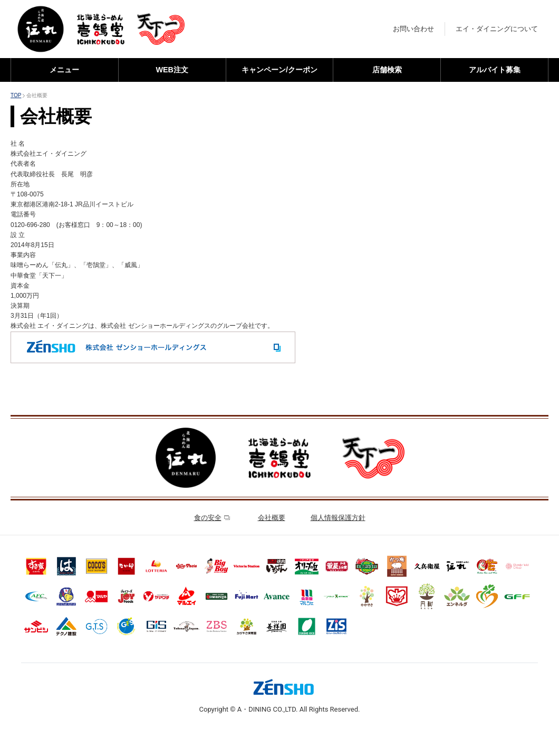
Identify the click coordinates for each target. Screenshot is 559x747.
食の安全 (212, 518)
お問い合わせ (413, 29)
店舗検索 (387, 69)
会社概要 (271, 518)
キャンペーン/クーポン (279, 69)
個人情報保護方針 (338, 518)
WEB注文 (172, 69)
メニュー (64, 69)
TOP (16, 95)
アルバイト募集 (495, 69)
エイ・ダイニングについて (497, 29)
